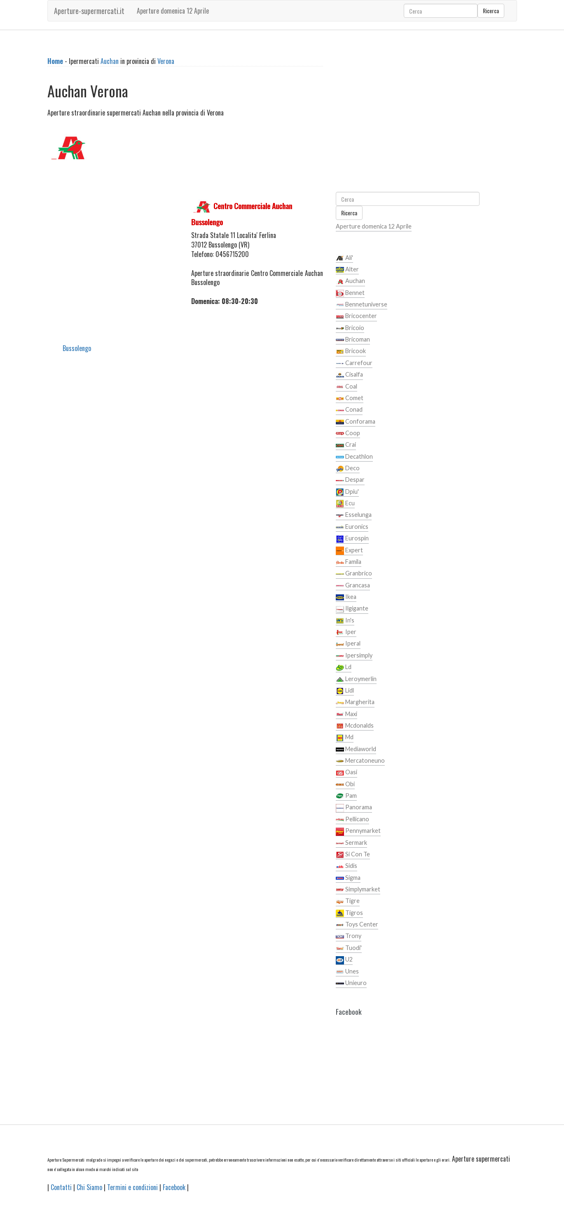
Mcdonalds (355, 726)
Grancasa (353, 586)
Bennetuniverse (361, 305)
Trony (348, 936)
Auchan (110, 61)
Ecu (345, 504)
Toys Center (357, 925)
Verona (165, 61)
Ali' (344, 258)
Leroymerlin (356, 679)
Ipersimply (354, 656)
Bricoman (353, 340)
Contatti (61, 1187)
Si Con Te (353, 855)
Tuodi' (349, 948)
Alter (347, 270)
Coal (346, 387)
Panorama (354, 808)
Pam (346, 796)
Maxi (346, 714)
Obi (345, 784)
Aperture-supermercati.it (89, 10)
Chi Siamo (89, 1187)
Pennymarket (358, 831)
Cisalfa (349, 375)
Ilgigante (352, 609)
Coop (348, 433)
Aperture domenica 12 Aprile (173, 11)
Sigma (348, 878)
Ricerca (491, 10)
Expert (349, 551)
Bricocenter (356, 316)
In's (345, 621)
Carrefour (354, 363)
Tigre (348, 901)
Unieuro (351, 983)
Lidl (345, 691)
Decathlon (354, 457)
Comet (349, 398)
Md (344, 737)
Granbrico (354, 574)
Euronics (352, 527)
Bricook (351, 351)
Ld (343, 667)
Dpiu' (347, 492)
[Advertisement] (113, 238)
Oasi (346, 772)
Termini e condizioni (132, 1187)
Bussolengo (77, 348)
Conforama (355, 422)
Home (55, 61)
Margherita (355, 702)
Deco (348, 468)
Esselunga (354, 515)
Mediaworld (356, 749)
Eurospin (352, 539)
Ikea (346, 597)
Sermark (351, 843)
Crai (346, 445)
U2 (344, 960)
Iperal (348, 644)
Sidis (346, 866)
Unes (347, 972)
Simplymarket (358, 890)
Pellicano (352, 820)
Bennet (350, 293)
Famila (348, 562)
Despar (350, 480)
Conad (349, 410)
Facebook (174, 1187)
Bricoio (350, 328)
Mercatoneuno (360, 761)
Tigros (349, 913)
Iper (346, 632)
